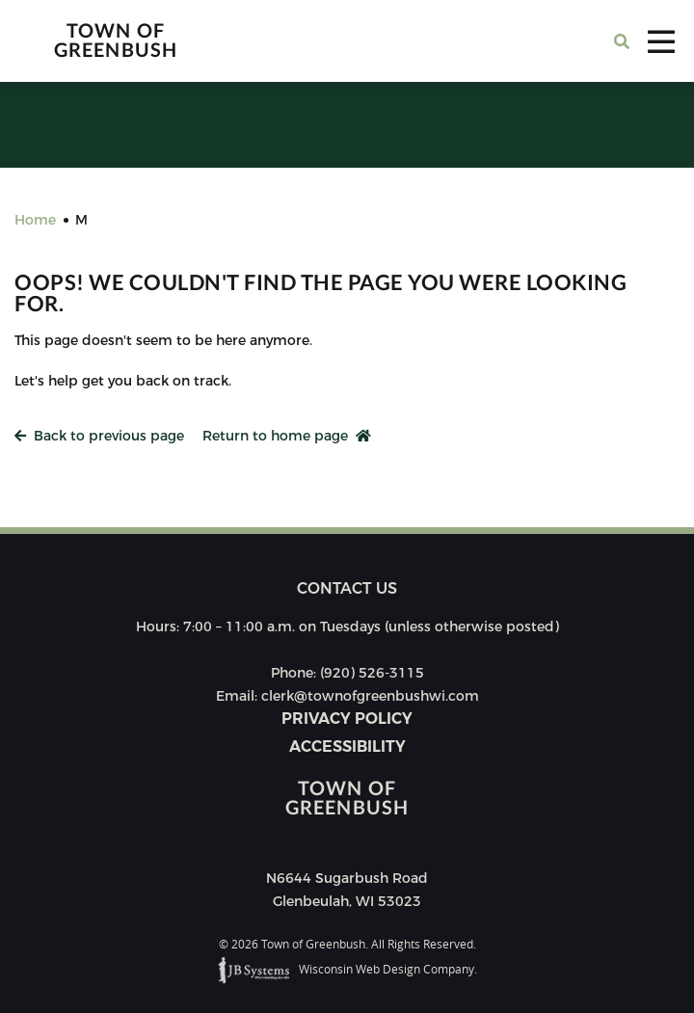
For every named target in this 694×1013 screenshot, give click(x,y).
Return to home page (286, 435)
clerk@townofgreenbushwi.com (370, 696)
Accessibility (347, 746)
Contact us (347, 588)
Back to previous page (99, 435)
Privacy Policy (347, 718)
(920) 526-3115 (372, 672)
